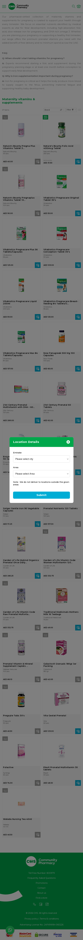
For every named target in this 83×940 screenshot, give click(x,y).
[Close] (68, 441)
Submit (41, 495)
